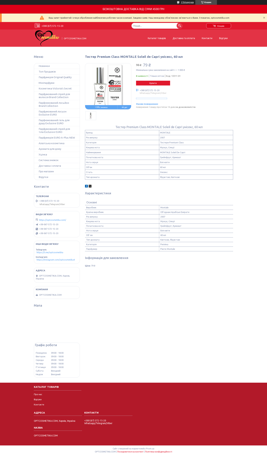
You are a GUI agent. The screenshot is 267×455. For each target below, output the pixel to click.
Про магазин (46, 171)
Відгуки (223, 38)
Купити (153, 83)
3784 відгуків (187, 2)
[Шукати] (180, 26)
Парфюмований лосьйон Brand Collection (54, 104)
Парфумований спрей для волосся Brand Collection (54, 96)
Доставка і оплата (50, 165)
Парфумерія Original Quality (55, 77)
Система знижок (49, 160)
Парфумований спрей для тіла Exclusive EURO (54, 130)
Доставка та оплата (184, 38)
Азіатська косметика (51, 143)
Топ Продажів (47, 71)
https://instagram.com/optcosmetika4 (56, 259)
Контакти (207, 38)
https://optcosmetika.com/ (52, 220)
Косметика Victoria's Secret (55, 88)
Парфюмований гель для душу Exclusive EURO (54, 122)
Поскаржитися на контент (130, 452)
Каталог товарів (157, 38)
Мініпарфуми (46, 82)
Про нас (38, 394)
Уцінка (43, 154)
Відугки (43, 177)
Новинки (44, 65)
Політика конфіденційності (158, 452)
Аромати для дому (50, 148)
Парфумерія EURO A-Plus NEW (57, 137)
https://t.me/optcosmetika (50, 252)
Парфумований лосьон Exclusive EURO (52, 113)
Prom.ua (150, 448)
